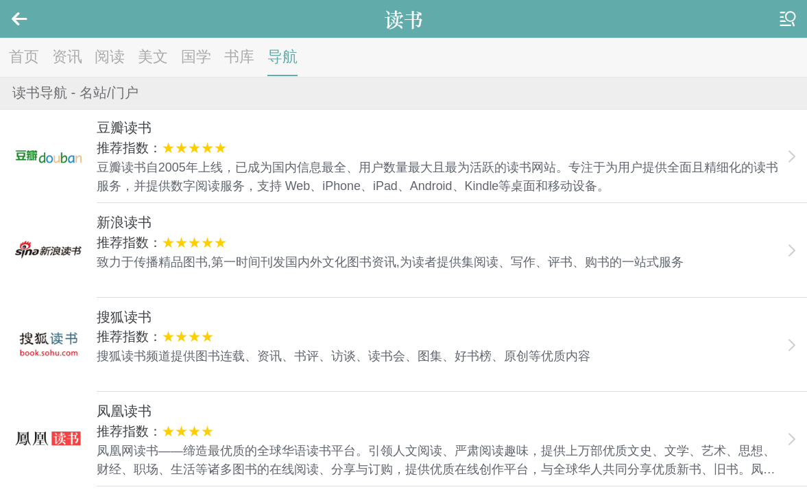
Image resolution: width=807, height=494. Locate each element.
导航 (282, 56)
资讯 (67, 56)
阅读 (110, 56)
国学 (196, 56)
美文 (153, 56)
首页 (24, 56)
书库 (239, 56)
